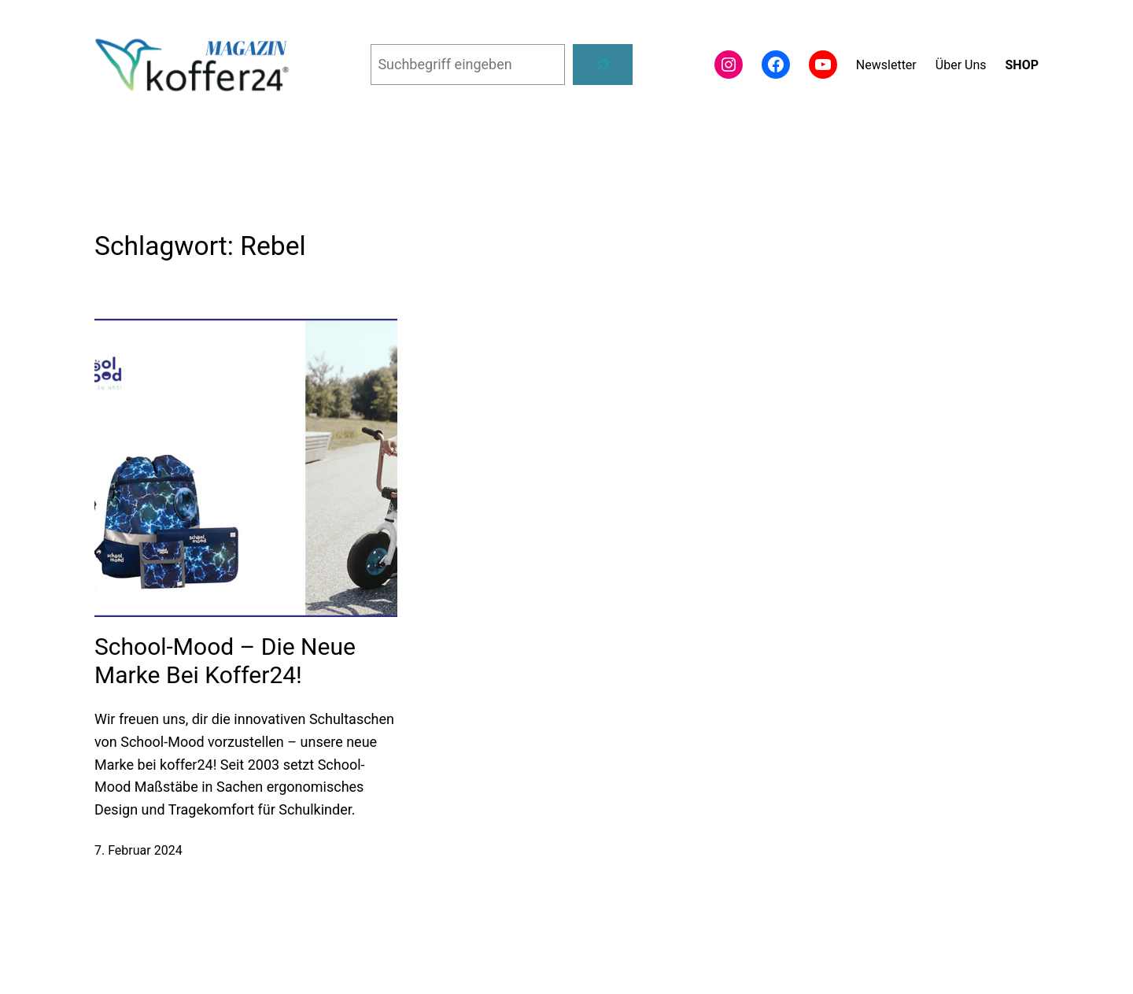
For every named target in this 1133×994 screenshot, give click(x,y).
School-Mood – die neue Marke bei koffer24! (225, 661)
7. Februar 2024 (138, 850)
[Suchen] (603, 64)
